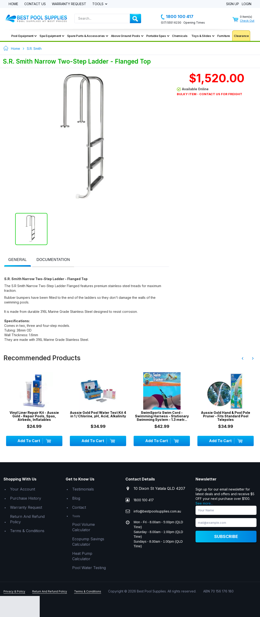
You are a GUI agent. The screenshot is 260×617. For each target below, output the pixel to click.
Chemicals (179, 36)
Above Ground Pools (127, 36)
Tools (98, 4)
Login (246, 4)
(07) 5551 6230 (171, 22)
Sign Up (232, 4)
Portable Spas (157, 36)
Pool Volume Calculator (83, 527)
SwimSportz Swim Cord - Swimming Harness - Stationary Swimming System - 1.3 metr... (162, 416)
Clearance (241, 36)
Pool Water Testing (89, 567)
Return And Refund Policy (27, 519)
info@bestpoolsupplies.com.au (157, 511)
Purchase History (25, 498)
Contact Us (35, 4)
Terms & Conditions (27, 530)
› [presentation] (253, 358)
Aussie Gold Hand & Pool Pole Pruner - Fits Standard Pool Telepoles (225, 416)
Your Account (22, 489)
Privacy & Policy (14, 591)
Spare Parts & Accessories (87, 36)
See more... (204, 503)
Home (13, 4)
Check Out (247, 20)
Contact (79, 507)
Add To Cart (34, 441)
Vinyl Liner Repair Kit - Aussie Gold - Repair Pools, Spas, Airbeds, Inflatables (34, 416)
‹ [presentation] (242, 358)
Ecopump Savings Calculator (88, 542)
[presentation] (17, 260)
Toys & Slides (202, 36)
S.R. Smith (34, 49)
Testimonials (83, 489)
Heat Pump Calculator (82, 556)
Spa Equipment (51, 36)
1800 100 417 (177, 17)
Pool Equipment (24, 36)
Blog (76, 498)
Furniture (223, 36)
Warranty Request (69, 4)
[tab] (17, 260)
